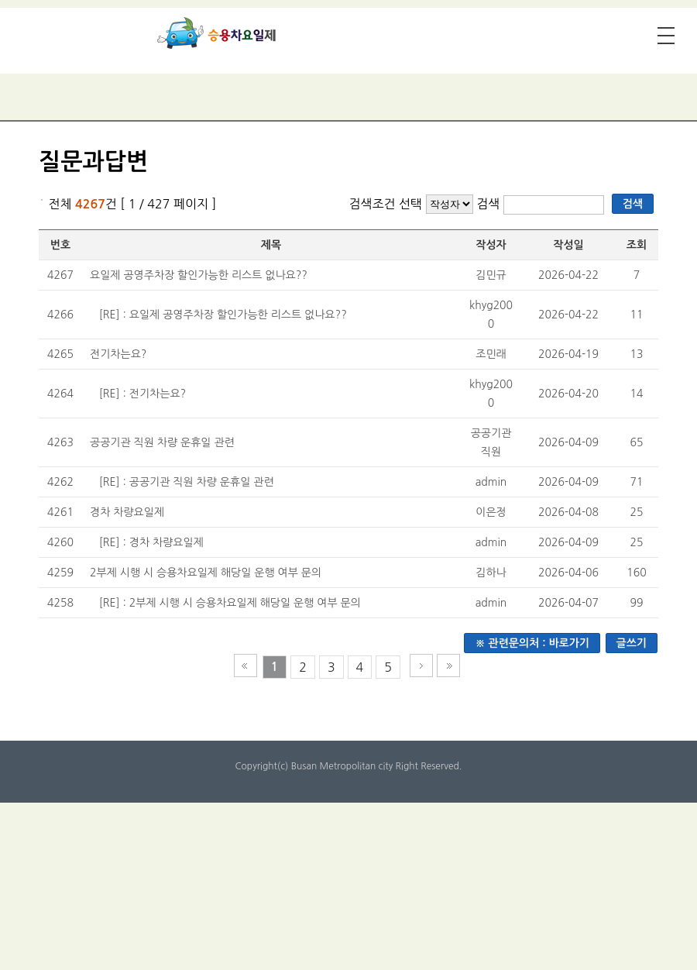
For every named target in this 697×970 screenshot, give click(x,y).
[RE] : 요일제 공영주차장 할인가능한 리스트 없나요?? (223, 314)
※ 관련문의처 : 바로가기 (532, 643)
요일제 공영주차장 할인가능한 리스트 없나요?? (198, 275)
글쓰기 (631, 643)
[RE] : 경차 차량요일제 (151, 542)
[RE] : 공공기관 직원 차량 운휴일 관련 (186, 481)
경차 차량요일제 (127, 512)
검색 (489, 204)
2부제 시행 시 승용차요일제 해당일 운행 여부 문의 (205, 572)
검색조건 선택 (385, 204)
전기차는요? (118, 354)
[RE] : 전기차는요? (142, 393)
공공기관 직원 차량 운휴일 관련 (162, 442)
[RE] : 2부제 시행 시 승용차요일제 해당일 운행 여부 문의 (230, 602)
